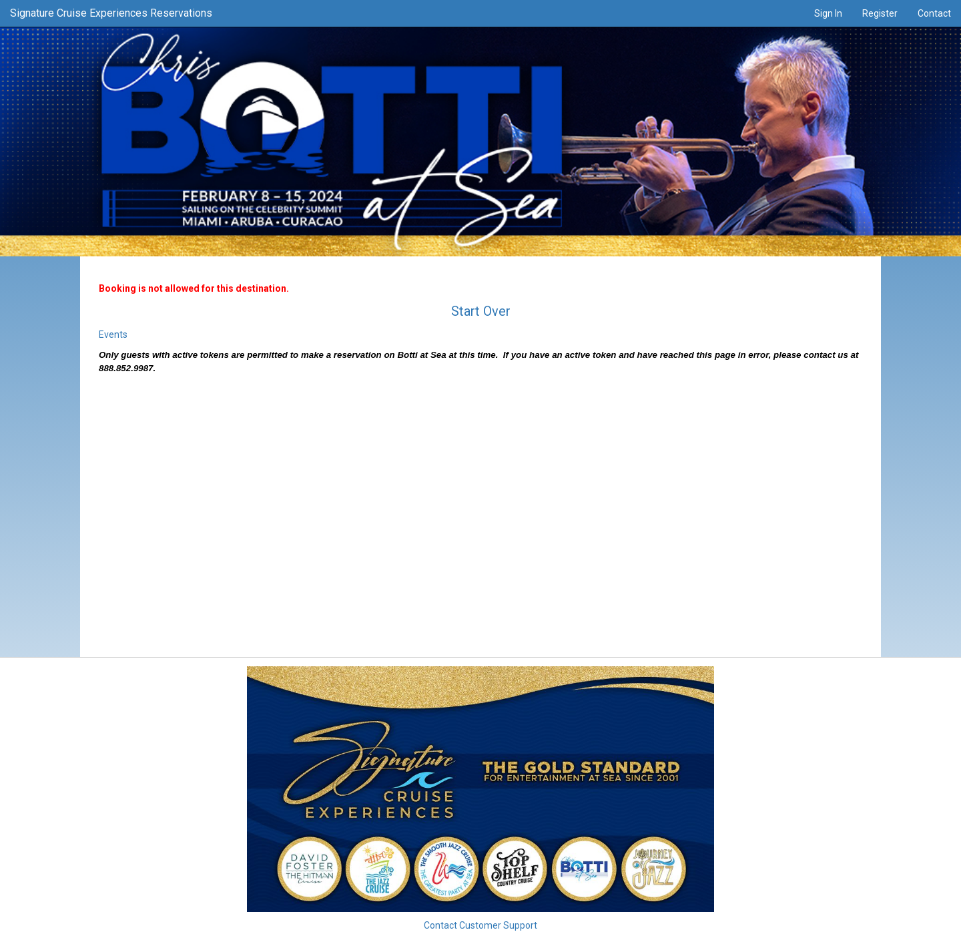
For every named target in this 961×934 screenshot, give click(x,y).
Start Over (481, 311)
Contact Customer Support (480, 925)
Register (880, 13)
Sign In (828, 13)
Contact (934, 13)
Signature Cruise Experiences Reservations (111, 13)
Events (113, 334)
